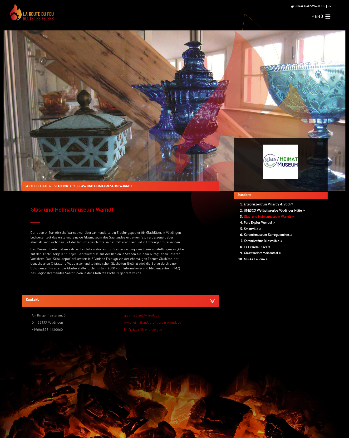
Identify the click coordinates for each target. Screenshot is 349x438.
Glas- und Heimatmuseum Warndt (269, 216)
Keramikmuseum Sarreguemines (268, 235)
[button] (120, 299)
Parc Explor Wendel (259, 222)
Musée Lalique (256, 259)
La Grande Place (257, 247)
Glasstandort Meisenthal (262, 253)
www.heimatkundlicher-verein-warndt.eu (152, 322)
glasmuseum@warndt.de (141, 315)
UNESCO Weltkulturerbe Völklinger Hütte (274, 210)
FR (329, 6)
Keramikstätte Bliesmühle (263, 241)
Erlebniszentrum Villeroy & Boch (268, 204)
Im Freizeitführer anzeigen (143, 329)
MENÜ (320, 16)
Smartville (252, 229)
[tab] (120, 301)
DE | (324, 6)
